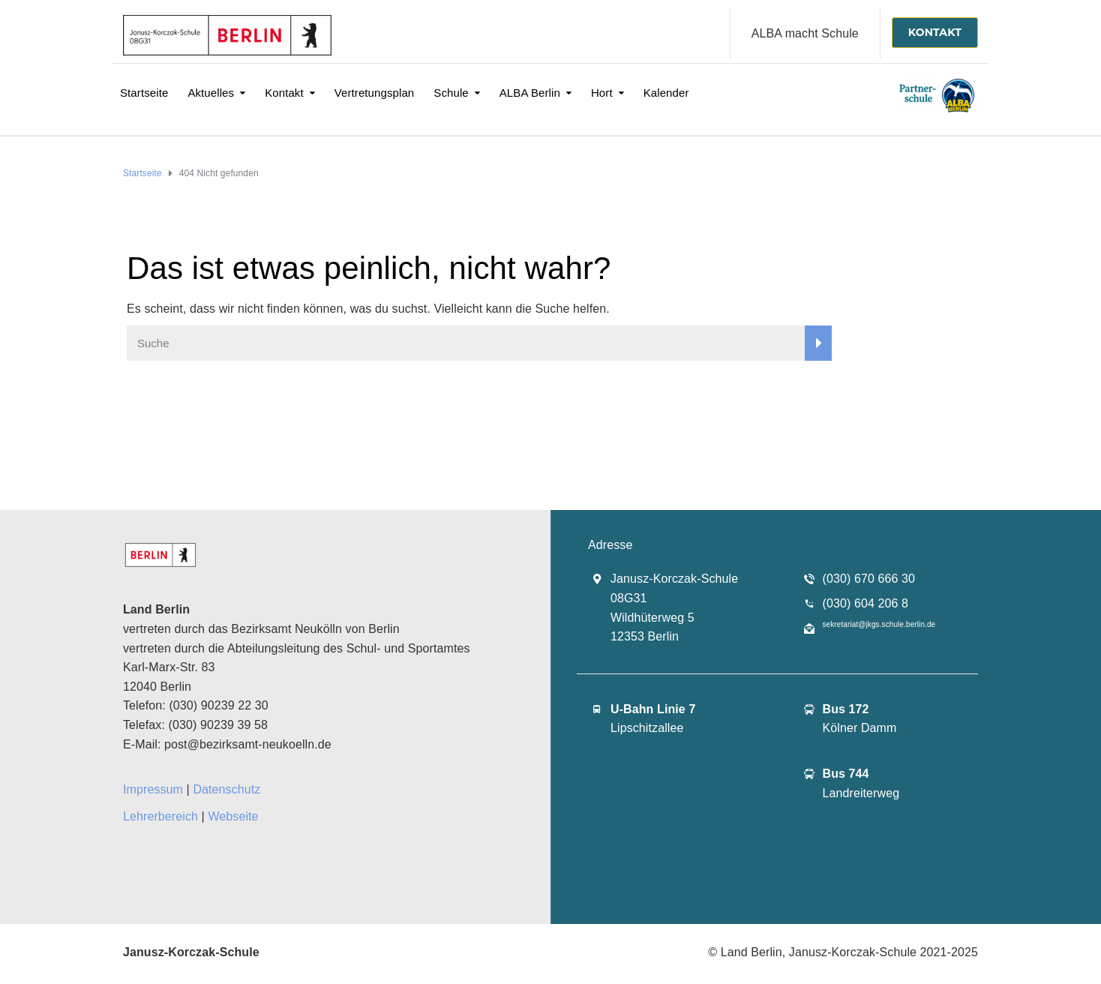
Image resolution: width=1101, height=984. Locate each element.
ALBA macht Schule (805, 33)
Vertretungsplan (374, 92)
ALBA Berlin (530, 92)
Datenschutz (226, 789)
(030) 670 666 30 (869, 578)
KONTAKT (935, 32)
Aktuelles (211, 92)
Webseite (233, 816)
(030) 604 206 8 (865, 603)
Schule (451, 92)
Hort (602, 92)
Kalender (666, 92)
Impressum (153, 789)
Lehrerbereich (160, 816)
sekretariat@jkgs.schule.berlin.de (879, 624)
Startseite (144, 92)
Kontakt (284, 92)
